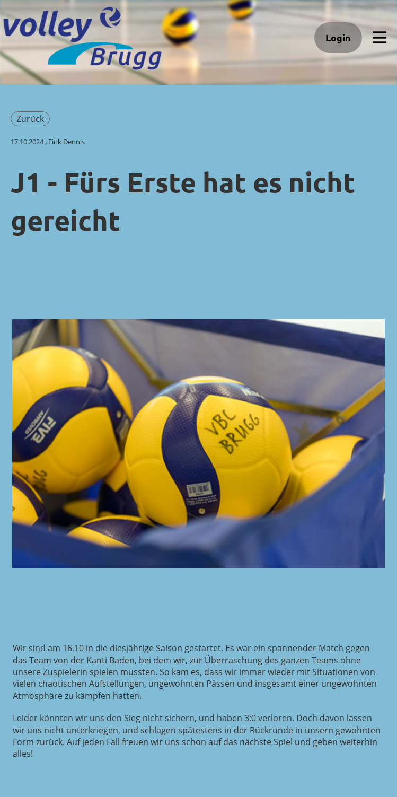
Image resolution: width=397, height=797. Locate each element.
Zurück (30, 119)
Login (338, 37)
